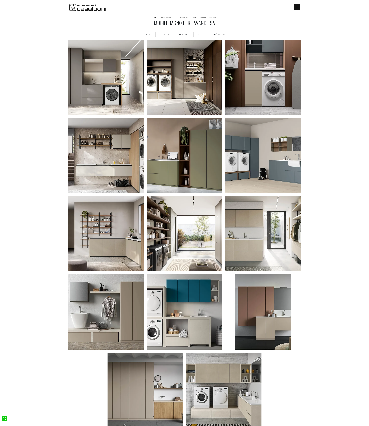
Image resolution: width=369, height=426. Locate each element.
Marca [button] (147, 34)
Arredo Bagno (184, 18)
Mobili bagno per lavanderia (204, 18)
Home (155, 18)
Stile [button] (201, 34)
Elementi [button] (165, 34)
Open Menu (297, 7)
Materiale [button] (183, 34)
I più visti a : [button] (219, 34)
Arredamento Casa (167, 18)
